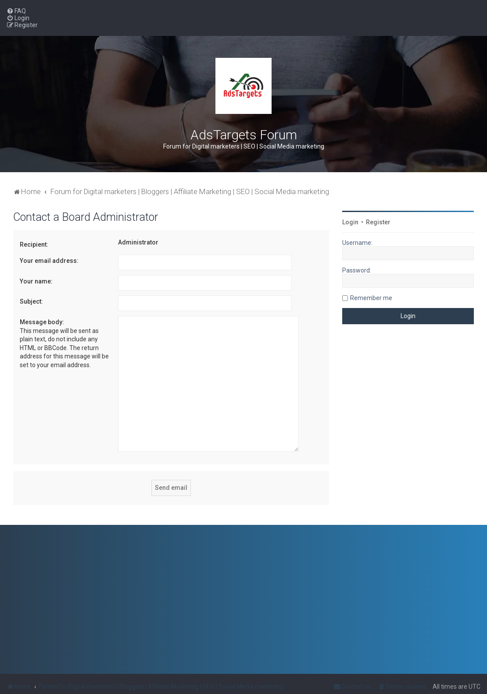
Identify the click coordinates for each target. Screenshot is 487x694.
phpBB (50, 683)
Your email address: (49, 260)
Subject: (31, 301)
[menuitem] (16, 10)
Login (350, 222)
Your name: (36, 281)
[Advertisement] (408, 405)
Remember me (371, 297)
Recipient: (34, 244)
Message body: (42, 322)
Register (378, 222)
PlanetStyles (113, 683)
